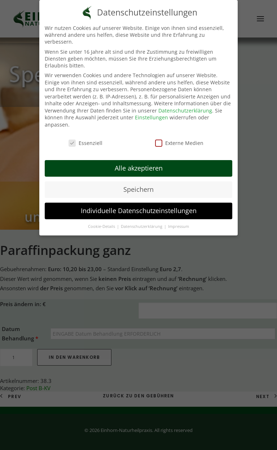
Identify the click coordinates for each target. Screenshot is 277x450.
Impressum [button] (178, 225)
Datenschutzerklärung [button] (142, 225)
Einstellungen (151, 116)
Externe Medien (179, 141)
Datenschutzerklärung (185, 109)
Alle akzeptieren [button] (139, 167)
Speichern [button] (138, 188)
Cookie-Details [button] (102, 225)
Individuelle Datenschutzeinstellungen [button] (139, 209)
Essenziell (85, 141)
